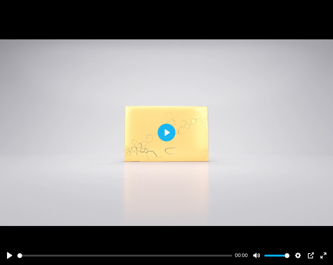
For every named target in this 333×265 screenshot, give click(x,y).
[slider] (124, 255)
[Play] (10, 255)
